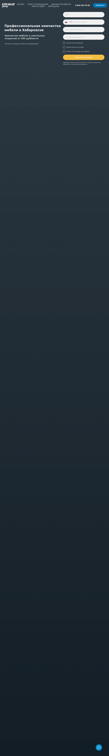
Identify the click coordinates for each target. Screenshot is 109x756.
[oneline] (83, 29)
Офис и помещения (37, 4)
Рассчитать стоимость (84, 57)
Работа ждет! (38, 6)
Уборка (20, 4)
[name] (83, 14)
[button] (100, 5)
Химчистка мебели (61, 4)
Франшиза (53, 6)
